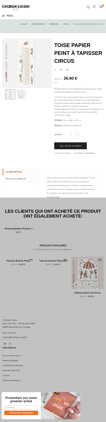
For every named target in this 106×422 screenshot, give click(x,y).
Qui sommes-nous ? (11, 363)
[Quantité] (70, 141)
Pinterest (67, 76)
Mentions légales (10, 367)
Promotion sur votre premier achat (19, 398)
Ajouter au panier (70, 153)
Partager (54, 76)
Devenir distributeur (11, 387)
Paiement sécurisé (10, 377)
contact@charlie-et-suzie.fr (14, 344)
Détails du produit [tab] (17, 186)
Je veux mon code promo (19, 413)
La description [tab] (15, 179)
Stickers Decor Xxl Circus (87, 300)
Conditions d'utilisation (12, 372)
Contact (6, 382)
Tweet (61, 76)
